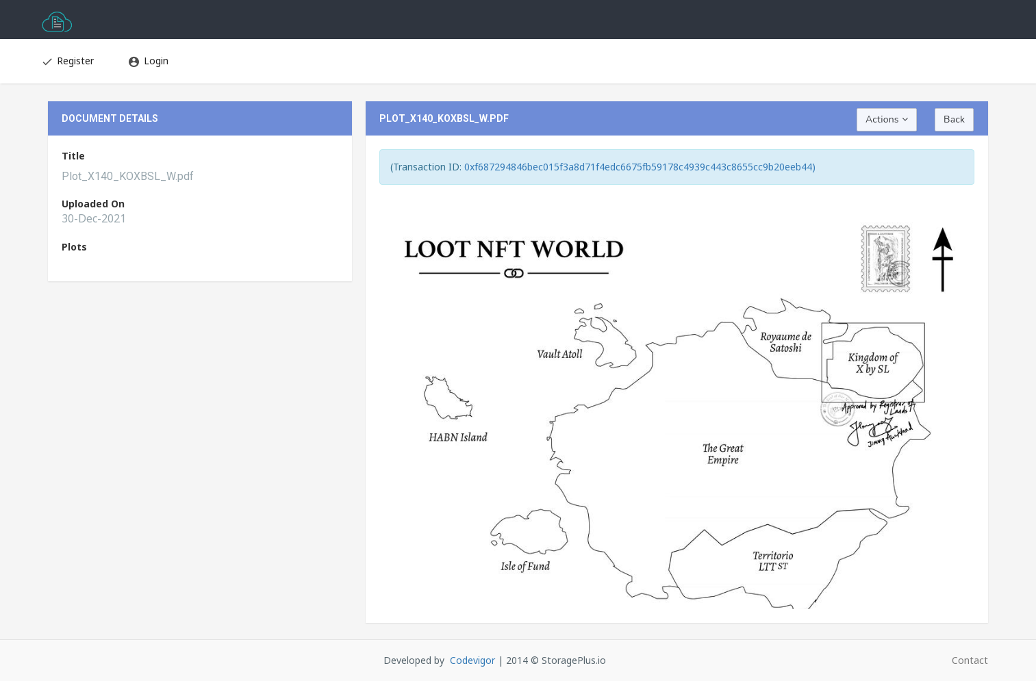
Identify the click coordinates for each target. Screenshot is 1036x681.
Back (954, 119)
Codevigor (472, 660)
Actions (887, 119)
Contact (970, 660)
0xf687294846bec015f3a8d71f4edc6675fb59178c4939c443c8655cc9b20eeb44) (640, 166)
